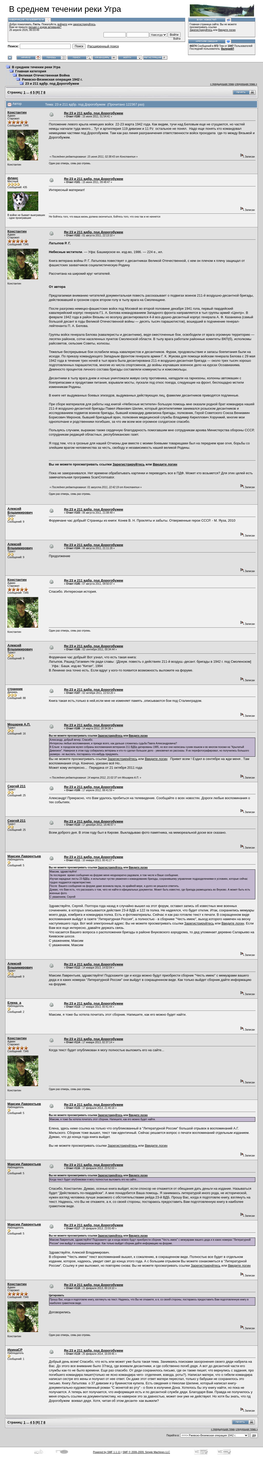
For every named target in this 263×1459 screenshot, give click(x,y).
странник (15, 689)
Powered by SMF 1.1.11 (106, 1452)
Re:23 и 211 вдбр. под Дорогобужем (93, 113)
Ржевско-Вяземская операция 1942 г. (52, 79)
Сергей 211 (16, 786)
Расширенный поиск (103, 46)
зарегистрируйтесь (84, 24)
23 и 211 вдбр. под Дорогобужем (52, 83)
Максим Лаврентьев (24, 856)
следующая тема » (246, 84)
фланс (12, 178)
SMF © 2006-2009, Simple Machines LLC (146, 1452)
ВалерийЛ (227, 48)
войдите (62, 24)
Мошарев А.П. (19, 724)
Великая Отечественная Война (44, 75)
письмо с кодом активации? (45, 27)
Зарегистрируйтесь (201, 30)
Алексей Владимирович (20, 510)
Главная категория (30, 71)
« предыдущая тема (222, 84)
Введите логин (227, 30)
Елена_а (14, 1003)
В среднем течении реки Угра (36, 67)
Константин (17, 112)
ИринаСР (14, 1350)
